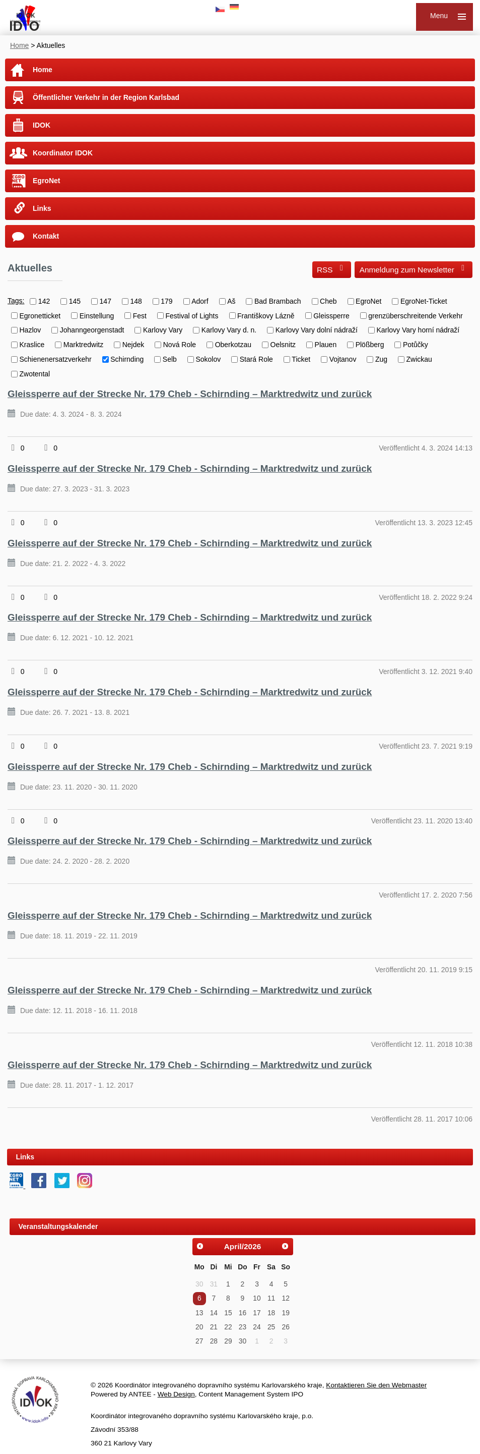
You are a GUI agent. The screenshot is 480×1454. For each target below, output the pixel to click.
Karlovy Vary (162, 330)
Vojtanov (343, 359)
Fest (140, 315)
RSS (332, 269)
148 (136, 301)
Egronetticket (40, 315)
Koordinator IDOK (63, 153)
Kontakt (46, 236)
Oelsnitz (283, 345)
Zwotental (35, 374)
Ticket (301, 359)
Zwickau (419, 359)
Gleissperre (331, 315)
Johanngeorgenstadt (92, 330)
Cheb (328, 301)
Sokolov (208, 359)
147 (105, 301)
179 (166, 301)
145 (75, 301)
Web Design (176, 1394)
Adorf (199, 301)
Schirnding (127, 359)
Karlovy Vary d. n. (228, 330)
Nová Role (179, 345)
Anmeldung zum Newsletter (414, 269)
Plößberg (370, 345)
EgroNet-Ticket (423, 301)
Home (19, 45)
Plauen (326, 345)
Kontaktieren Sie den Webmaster (376, 1385)
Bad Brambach (277, 301)
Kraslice (32, 345)
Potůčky (415, 345)
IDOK (41, 125)
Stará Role (256, 359)
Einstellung (97, 315)
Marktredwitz (83, 345)
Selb (170, 359)
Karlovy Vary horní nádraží (417, 330)
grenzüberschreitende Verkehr (415, 315)
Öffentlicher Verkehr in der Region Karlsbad (106, 97)
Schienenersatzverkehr (56, 359)
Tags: (16, 301)
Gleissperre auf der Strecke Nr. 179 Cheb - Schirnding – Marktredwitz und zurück (190, 393)
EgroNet (46, 181)
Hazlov (30, 330)
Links (42, 208)
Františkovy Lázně (266, 315)
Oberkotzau (233, 345)
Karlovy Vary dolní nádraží (317, 330)
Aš (231, 301)
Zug (381, 359)
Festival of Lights (191, 315)
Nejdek (133, 345)
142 (44, 301)
